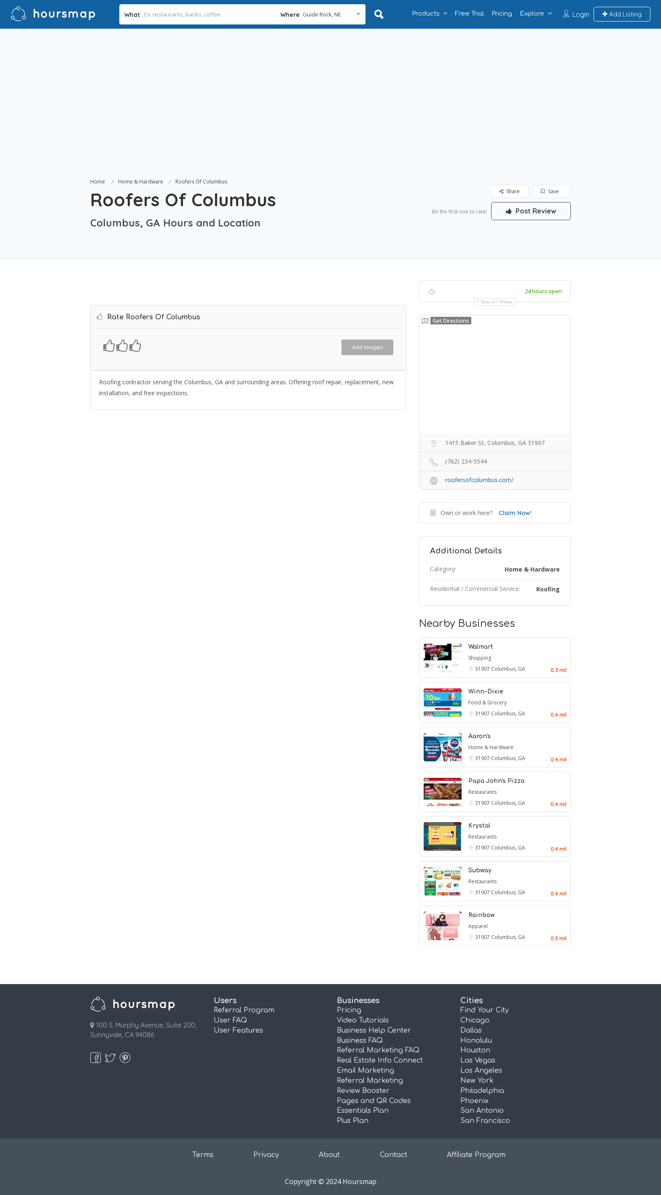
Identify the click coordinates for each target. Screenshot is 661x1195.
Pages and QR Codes (374, 1101)
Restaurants (482, 792)
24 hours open (543, 291)
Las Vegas (477, 1060)
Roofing (548, 589)
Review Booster (363, 1091)
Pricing (502, 13)
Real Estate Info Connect (380, 1060)
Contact (393, 1155)
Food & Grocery (487, 702)
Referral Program (244, 1010)
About (329, 1155)
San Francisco (485, 1121)
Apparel (478, 926)
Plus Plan (352, 1121)
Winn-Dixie (485, 691)
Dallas (471, 1030)
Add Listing (622, 14)
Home (97, 181)
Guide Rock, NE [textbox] (322, 14)
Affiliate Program (476, 1155)
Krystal (479, 826)
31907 (483, 668)
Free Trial (469, 13)
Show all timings (497, 301)
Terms (202, 1155)
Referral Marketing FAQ (378, 1050)
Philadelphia (482, 1091)
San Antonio (482, 1110)
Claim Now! (515, 513)
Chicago (474, 1020)
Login (580, 14)
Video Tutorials (363, 1020)
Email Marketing (365, 1070)
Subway (480, 870)
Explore (532, 13)
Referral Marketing (370, 1080)
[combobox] (320, 14)
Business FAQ (360, 1040)
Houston (475, 1050)
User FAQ (230, 1020)
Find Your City (484, 1010)
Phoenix (474, 1101)
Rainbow (481, 915)
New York (477, 1080)
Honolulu (476, 1040)
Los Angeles (481, 1070)
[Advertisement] (330, 113)
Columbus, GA (508, 668)
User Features (238, 1030)
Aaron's (479, 736)
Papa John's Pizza (496, 781)
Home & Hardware (140, 181)
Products (426, 13)
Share (509, 191)
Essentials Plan (363, 1110)
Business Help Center (374, 1030)
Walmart (480, 647)
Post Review (530, 211)
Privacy (266, 1155)
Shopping (479, 657)
